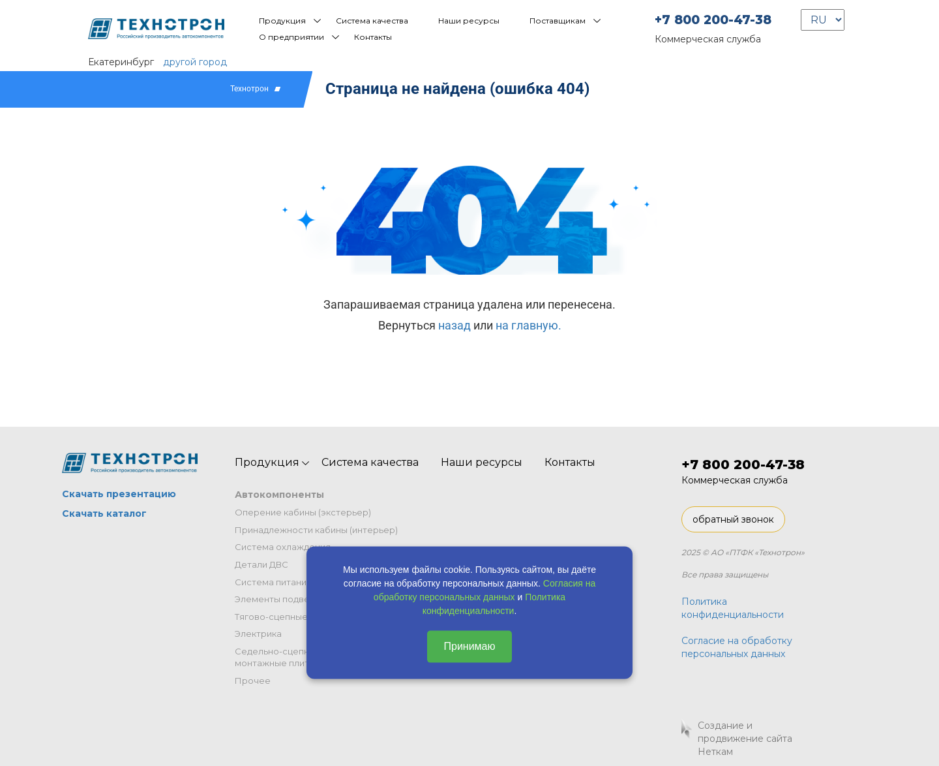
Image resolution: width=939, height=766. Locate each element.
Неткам (715, 752)
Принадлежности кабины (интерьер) (316, 530)
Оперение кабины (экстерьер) (303, 512)
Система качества (372, 20)
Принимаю (469, 646)
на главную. (528, 325)
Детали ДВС (261, 564)
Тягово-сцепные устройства (298, 616)
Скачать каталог (104, 513)
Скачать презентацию (119, 494)
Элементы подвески (280, 599)
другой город (195, 62)
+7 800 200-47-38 (713, 19)
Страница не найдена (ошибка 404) (457, 89)
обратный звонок (733, 519)
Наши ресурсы (468, 20)
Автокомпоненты (279, 494)
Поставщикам (557, 20)
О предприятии (291, 37)
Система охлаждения (283, 547)
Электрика (258, 633)
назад (454, 325)
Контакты (373, 37)
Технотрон (249, 88)
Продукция (282, 20)
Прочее (253, 680)
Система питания (273, 582)
